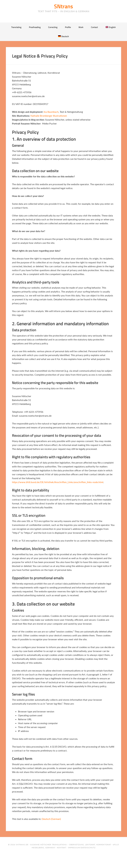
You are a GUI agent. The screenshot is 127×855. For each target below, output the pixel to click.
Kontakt (61, 847)
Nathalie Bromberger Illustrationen (48, 115)
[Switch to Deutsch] (63, 36)
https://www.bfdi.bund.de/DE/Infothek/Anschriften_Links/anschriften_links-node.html (57, 482)
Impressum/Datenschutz (81, 847)
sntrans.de (22, 844)
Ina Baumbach (51, 111)
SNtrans (63, 6)
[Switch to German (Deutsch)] (51, 819)
